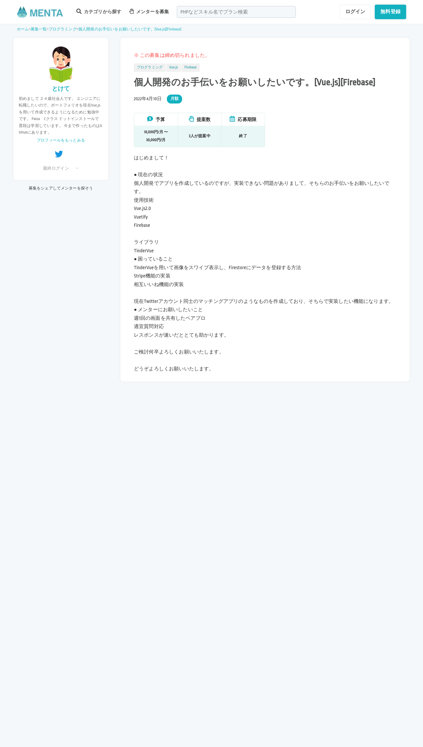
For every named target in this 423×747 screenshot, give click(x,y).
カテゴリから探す (98, 11)
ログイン (355, 11)
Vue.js (173, 67)
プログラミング (63, 29)
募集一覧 (39, 29)
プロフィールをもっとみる (61, 140)
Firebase (190, 67)
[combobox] (236, 12)
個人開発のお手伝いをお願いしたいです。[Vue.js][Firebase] (129, 29)
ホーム (23, 29)
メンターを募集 (149, 11)
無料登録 (390, 11)
